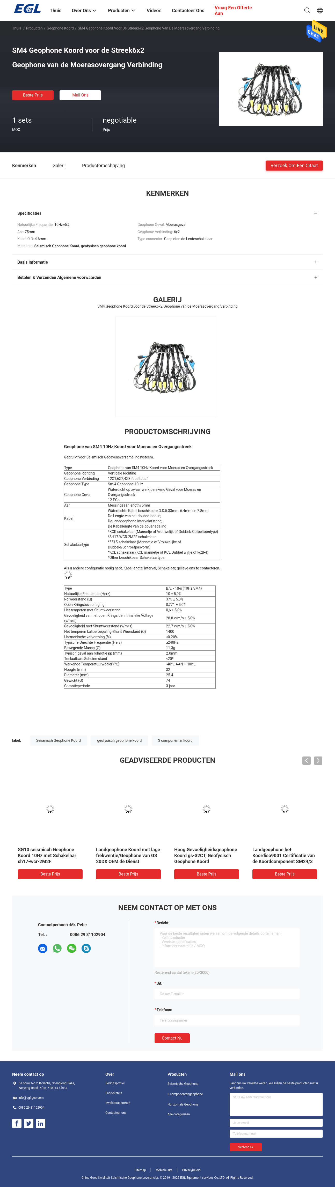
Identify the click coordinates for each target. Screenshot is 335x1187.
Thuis (16, 28)
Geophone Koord (60, 28)
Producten (34, 28)
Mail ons (80, 95)
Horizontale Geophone (183, 1104)
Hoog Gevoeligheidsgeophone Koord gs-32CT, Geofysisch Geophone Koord (205, 855)
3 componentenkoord (175, 740)
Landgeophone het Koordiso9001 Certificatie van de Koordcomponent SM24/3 (283, 855)
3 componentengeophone (185, 1094)
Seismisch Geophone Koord (58, 740)
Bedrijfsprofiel (115, 1083)
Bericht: (163, 923)
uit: (159, 983)
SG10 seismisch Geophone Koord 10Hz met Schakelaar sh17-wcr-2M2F (47, 855)
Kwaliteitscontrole (117, 1103)
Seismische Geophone (183, 1084)
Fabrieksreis (113, 1093)
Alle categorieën (179, 1114)
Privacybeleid (191, 1170)
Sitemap (140, 1170)
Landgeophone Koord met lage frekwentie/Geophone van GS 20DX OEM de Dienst (128, 855)
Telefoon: (164, 1010)
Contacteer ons (115, 1113)
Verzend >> (245, 1147)
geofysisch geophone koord (119, 740)
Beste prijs (33, 95)
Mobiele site (164, 1170)
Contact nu (172, 1038)
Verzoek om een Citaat (294, 165)
